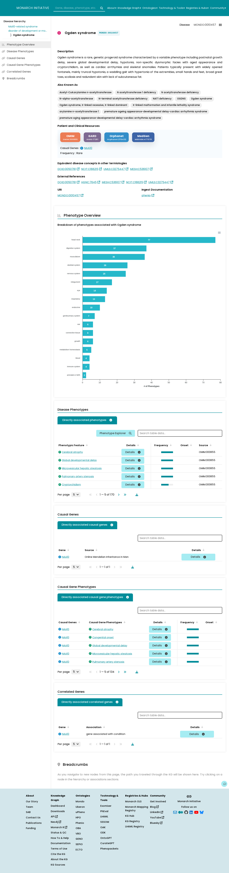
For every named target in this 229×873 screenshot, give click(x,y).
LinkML (104, 816)
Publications (34, 823)
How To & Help (60, 838)
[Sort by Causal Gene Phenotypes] (124, 622)
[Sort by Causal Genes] (79, 622)
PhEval (104, 811)
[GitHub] (186, 812)
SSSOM (104, 822)
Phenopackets (109, 848)
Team (29, 807)
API (54, 816)
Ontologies (149, 8)
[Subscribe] (175, 812)
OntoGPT (106, 838)
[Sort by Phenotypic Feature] (86, 445)
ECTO (79, 849)
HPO (78, 817)
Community (218, 8)
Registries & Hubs (197, 8)
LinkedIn (156, 812)
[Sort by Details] (137, 445)
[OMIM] (70, 137)
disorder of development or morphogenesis (27, 30)
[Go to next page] (118, 495)
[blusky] (201, 812)
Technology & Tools (172, 8)
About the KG (59, 859)
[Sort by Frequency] (170, 445)
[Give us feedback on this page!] (224, 784)
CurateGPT (107, 843)
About (111, 8)
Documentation (61, 843)
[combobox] (79, 8)
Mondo (80, 801)
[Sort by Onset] (190, 445)
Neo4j (56, 822)
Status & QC (58, 832)
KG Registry (132, 821)
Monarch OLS (133, 801)
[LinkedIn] (191, 812)
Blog (154, 807)
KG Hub (129, 816)
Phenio (80, 823)
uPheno (80, 812)
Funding (31, 828)
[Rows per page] (76, 494)
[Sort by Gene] (68, 550)
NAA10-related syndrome (23, 26)
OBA (78, 828)
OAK (103, 827)
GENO (79, 839)
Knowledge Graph (129, 8)
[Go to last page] (124, 495)
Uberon (80, 807)
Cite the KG (58, 854)
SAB (28, 812)
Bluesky (156, 823)
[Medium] (180, 812)
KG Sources (58, 864)
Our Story (32, 801)
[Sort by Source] (210, 445)
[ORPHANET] (116, 137)
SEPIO (79, 844)
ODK (103, 832)
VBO (78, 833)
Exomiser (105, 806)
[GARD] (92, 137)
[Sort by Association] (103, 727)
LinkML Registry (134, 826)
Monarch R (59, 827)
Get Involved (158, 801)
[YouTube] (196, 812)
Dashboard (58, 806)
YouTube (157, 817)
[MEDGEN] (143, 137)
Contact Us (33, 817)
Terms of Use (59, 848)
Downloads (58, 811)
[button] (166, 452)
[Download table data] (136, 495)
